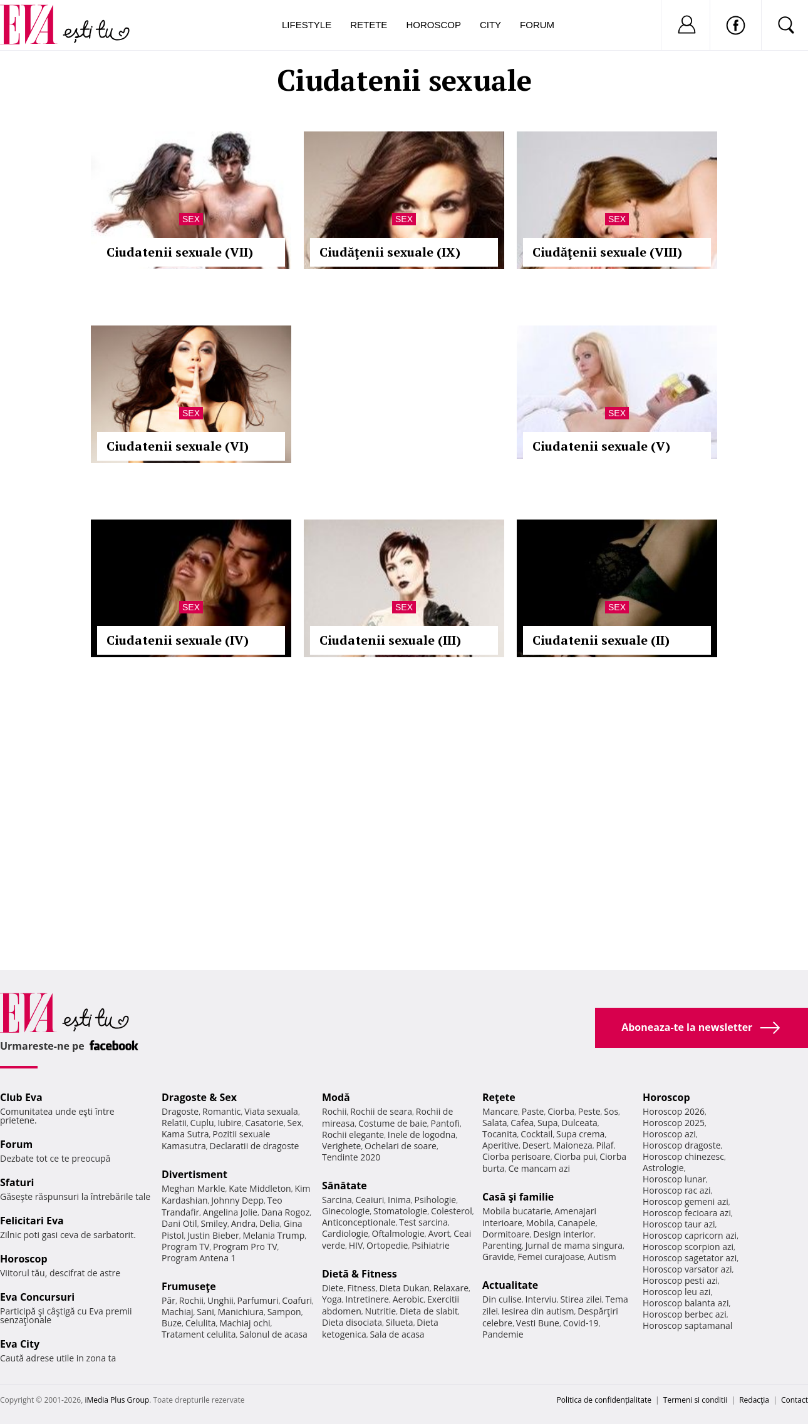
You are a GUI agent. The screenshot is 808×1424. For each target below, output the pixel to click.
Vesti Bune (537, 1323)
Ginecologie (346, 1211)
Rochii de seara (381, 1111)
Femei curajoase (550, 1257)
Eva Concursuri (37, 1297)
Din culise (502, 1299)
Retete (368, 24)
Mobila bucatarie (516, 1211)
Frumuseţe (189, 1286)
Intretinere (367, 1299)
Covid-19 (581, 1323)
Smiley (213, 1223)
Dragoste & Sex (199, 1097)
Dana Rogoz (285, 1212)
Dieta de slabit (429, 1311)
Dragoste (180, 1111)
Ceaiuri (370, 1200)
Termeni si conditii (695, 1400)
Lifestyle (306, 24)
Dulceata (579, 1123)
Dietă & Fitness (359, 1274)
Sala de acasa (397, 1334)
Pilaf (604, 1145)
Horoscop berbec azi (685, 1314)
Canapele (576, 1223)
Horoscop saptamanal (687, 1325)
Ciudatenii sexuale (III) (390, 640)
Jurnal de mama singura (574, 1245)
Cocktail (536, 1134)
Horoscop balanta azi (685, 1303)
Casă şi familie (518, 1197)
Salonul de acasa (273, 1334)
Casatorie (264, 1123)
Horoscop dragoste (682, 1145)
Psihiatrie (431, 1245)
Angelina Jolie (230, 1212)
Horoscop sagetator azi (690, 1258)
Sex (191, 219)
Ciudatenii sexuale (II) (601, 640)
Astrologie (663, 1168)
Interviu (541, 1299)
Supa (547, 1123)
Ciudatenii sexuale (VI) (177, 446)
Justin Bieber (213, 1235)
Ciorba (560, 1111)
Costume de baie (392, 1123)
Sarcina (337, 1200)
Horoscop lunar (674, 1179)
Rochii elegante (353, 1134)
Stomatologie (400, 1211)
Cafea (522, 1123)
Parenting (502, 1245)
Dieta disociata (352, 1322)
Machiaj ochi (244, 1323)
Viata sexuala (271, 1111)
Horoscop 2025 (674, 1123)
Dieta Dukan (404, 1288)
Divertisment (194, 1174)
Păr (168, 1300)
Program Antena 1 (199, 1258)
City (490, 24)
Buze (172, 1323)
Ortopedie (387, 1245)
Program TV (185, 1246)
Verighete (341, 1146)
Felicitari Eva (32, 1220)
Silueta (399, 1322)
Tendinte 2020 (351, 1157)
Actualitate (510, 1285)
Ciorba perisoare (516, 1156)
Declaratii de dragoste (254, 1146)
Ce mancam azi (539, 1168)
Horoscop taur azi (679, 1224)
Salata (494, 1123)
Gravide (498, 1257)
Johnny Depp (237, 1200)
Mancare (500, 1111)
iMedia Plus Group (117, 1400)
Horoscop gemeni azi (685, 1201)
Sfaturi (17, 1182)
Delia (269, 1223)
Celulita (200, 1323)
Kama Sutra (185, 1134)
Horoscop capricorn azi (690, 1235)
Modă (336, 1097)
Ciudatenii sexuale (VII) (179, 251)
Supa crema (580, 1134)
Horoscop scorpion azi (688, 1246)
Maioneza (573, 1145)
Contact (794, 1400)
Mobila (540, 1223)
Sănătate (344, 1185)
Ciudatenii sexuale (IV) (177, 640)
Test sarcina (423, 1222)
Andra (243, 1223)
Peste (589, 1111)
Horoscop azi (669, 1134)
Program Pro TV (245, 1246)
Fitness (361, 1288)
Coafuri (297, 1300)
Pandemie (503, 1334)
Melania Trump (273, 1235)
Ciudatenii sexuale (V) (601, 446)
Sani (205, 1312)
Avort (439, 1233)
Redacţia (754, 1400)
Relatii (174, 1123)
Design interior (563, 1234)
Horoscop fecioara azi (687, 1213)
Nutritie (380, 1311)
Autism (602, 1257)
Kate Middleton (260, 1188)
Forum (537, 24)
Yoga (332, 1299)
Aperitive (500, 1145)
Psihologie (436, 1200)
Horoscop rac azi (677, 1190)
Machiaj (178, 1312)
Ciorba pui (575, 1156)
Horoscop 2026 (674, 1111)
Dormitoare (506, 1234)
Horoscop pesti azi (680, 1280)
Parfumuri (258, 1300)
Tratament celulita (199, 1334)
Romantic (221, 1111)
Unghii (220, 1300)
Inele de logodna (421, 1134)
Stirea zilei (580, 1299)
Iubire (229, 1123)
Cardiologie (345, 1233)
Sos (611, 1111)
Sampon (284, 1312)
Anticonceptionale (359, 1222)
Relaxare (451, 1288)
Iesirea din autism (538, 1311)
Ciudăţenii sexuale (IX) (389, 251)
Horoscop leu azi (676, 1292)
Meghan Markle (193, 1188)
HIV (356, 1245)
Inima (399, 1200)
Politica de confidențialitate (604, 1400)
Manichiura (241, 1312)
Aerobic (408, 1299)
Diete (332, 1288)
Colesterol (451, 1211)
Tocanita (499, 1134)
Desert (535, 1145)
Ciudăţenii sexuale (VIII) (607, 251)
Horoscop (433, 24)
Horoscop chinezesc (683, 1156)
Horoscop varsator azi (687, 1269)
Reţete (498, 1097)
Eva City (19, 1344)
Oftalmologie (398, 1233)
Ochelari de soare (401, 1146)
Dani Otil (179, 1223)
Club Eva (21, 1097)
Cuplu (202, 1123)
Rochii (191, 1300)
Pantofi (445, 1123)
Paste (533, 1111)
